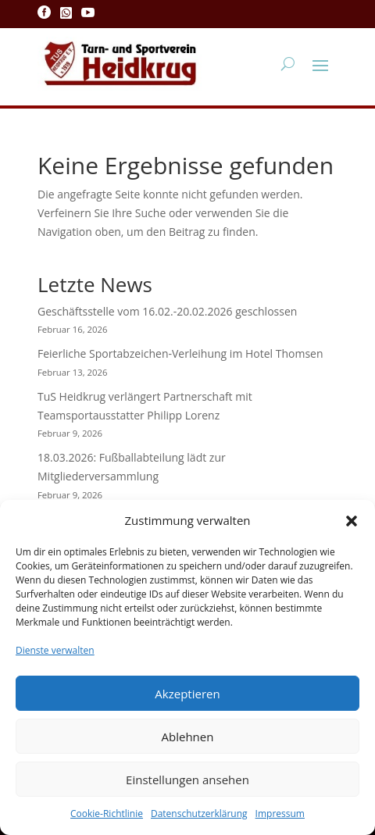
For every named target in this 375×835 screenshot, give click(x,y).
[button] (351, 521)
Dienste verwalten (55, 650)
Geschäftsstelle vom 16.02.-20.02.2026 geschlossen (167, 311)
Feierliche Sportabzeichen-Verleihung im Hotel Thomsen (180, 353)
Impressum (280, 813)
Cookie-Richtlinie (106, 813)
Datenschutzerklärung (199, 813)
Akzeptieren (187, 693)
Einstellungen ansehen (187, 779)
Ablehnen (188, 736)
